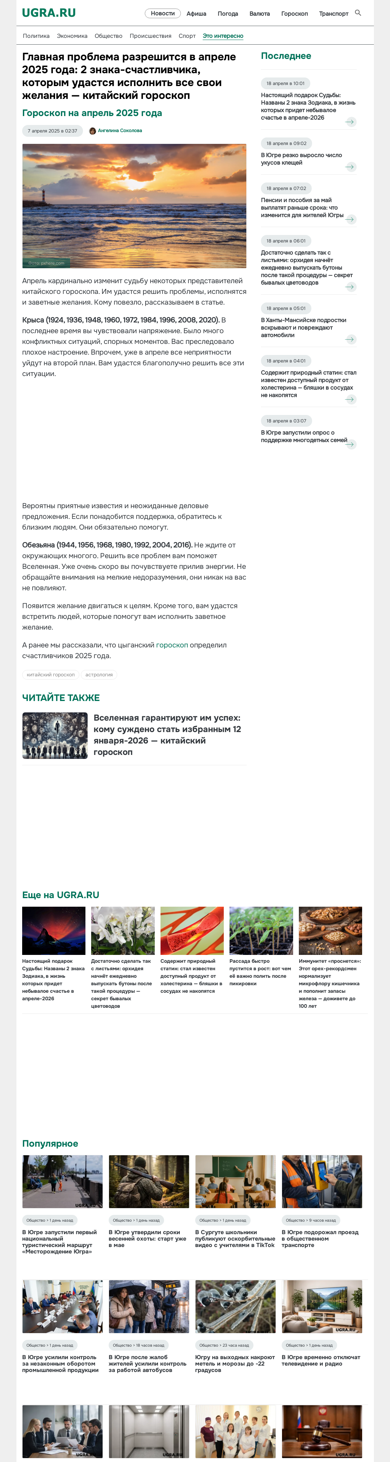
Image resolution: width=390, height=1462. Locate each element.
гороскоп (173, 645)
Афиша (196, 13)
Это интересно (223, 36)
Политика (36, 36)
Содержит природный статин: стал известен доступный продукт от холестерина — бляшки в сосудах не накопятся (191, 976)
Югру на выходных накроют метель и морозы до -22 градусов (235, 1363)
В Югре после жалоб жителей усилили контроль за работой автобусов (148, 1363)
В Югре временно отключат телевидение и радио (321, 1360)
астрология (99, 674)
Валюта (260, 13)
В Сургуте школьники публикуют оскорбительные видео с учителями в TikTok (235, 1238)
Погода (228, 13)
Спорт (187, 36)
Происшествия (151, 36)
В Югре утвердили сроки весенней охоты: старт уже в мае (147, 1238)
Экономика (72, 36)
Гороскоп (294, 13)
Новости (163, 13)
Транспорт (333, 13)
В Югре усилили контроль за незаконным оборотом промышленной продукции (60, 1363)
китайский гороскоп (51, 674)
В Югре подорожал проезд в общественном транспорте (320, 1238)
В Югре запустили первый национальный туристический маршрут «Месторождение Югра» (59, 1241)
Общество (109, 36)
